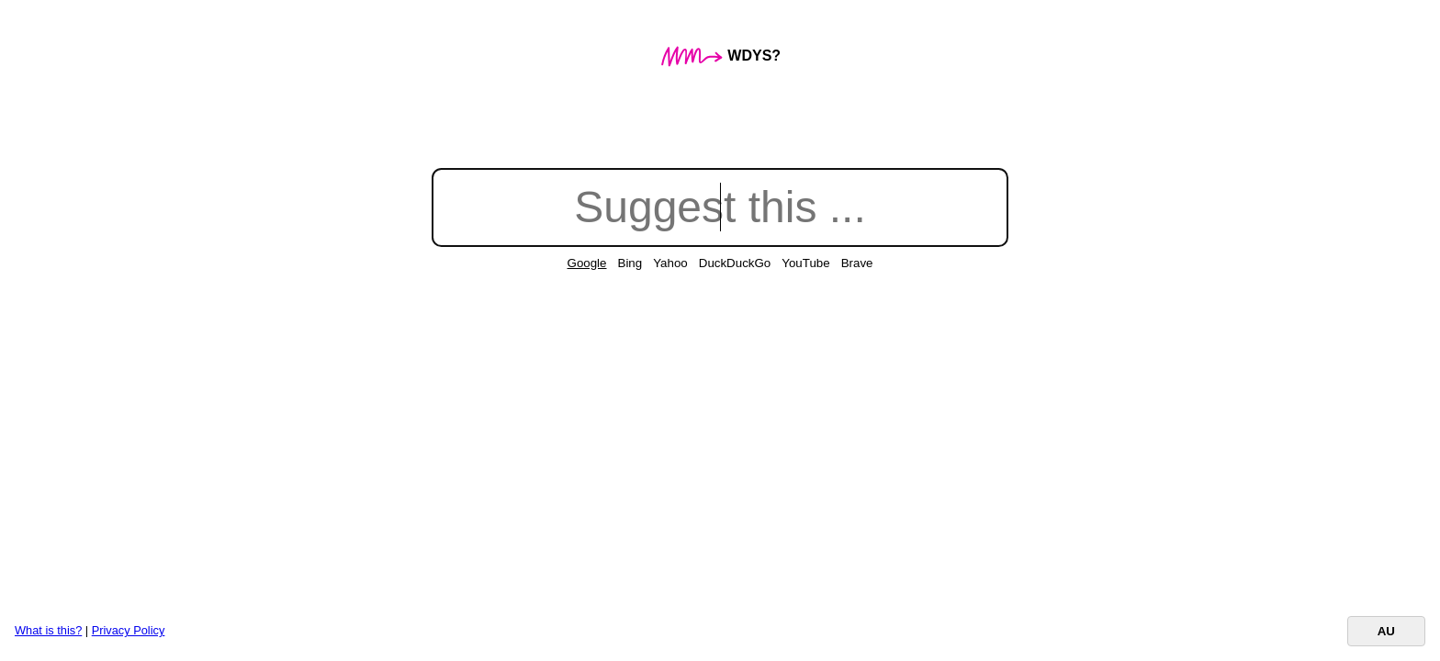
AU (1386, 631)
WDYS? (720, 55)
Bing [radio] (630, 263)
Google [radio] (587, 263)
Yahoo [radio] (670, 263)
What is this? (48, 630)
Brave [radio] (857, 263)
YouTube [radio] (805, 263)
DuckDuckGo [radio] (735, 263)
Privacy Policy (128, 630)
